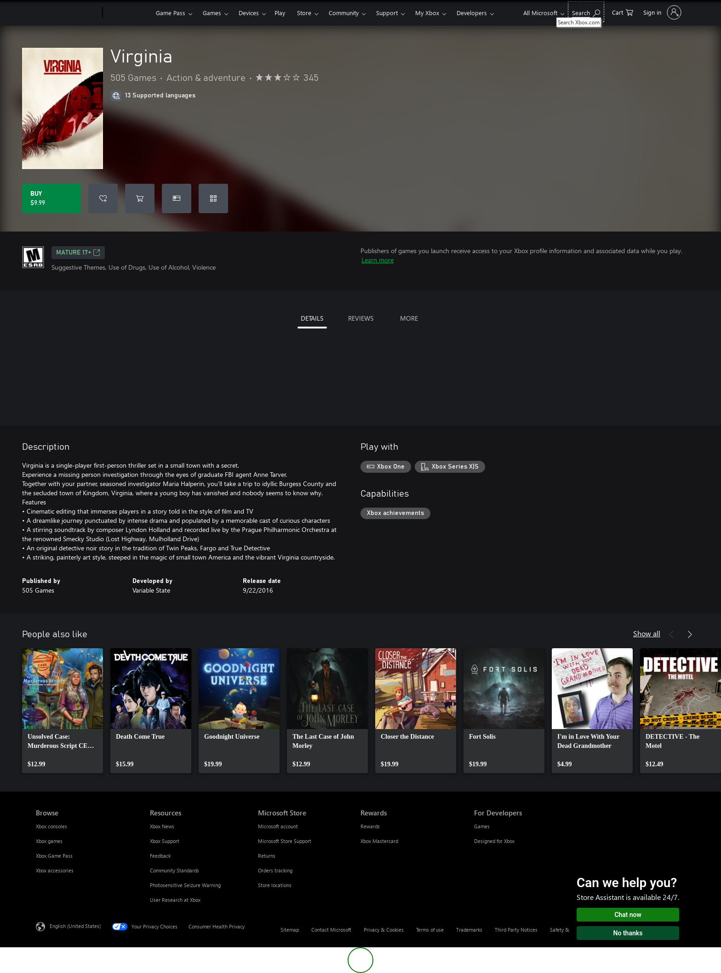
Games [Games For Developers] (482, 826)
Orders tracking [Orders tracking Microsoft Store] (275, 870)
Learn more (377, 259)
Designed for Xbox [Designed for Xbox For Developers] (494, 841)
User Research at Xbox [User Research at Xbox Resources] (175, 900)
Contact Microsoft (331, 930)
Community (344, 13)
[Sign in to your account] (661, 12)
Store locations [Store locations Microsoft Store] (275, 885)
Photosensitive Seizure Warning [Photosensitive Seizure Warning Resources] (185, 885)
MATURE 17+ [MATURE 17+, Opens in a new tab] (78, 252)
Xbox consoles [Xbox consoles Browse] (51, 826)
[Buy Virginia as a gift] (176, 198)
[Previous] (671, 634)
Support (387, 13)
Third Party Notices (516, 930)
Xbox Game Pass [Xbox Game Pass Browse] (54, 856)
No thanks (628, 933)
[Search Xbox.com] (586, 11)
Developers (472, 13)
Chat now (627, 914)
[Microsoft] (67, 12)
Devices (249, 13)
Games (212, 13)
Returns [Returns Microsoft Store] (266, 856)
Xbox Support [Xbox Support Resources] (164, 841)
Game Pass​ (170, 13)
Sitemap (289, 930)
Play (280, 13)
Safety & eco (564, 930)
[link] (62, 710)
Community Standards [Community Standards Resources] (174, 870)
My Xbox (427, 13)
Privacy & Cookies (384, 930)
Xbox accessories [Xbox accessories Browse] (55, 870)
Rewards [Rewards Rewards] (370, 826)
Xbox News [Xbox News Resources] (162, 826)
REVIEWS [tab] (360, 318)
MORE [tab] (409, 318)
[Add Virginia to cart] (139, 198)
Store (304, 13)
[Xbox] (128, 12)
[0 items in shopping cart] (622, 12)
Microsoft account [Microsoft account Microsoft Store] (278, 826)
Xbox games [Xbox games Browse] (49, 841)
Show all (646, 633)
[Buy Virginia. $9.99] (51, 198)
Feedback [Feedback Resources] (160, 856)
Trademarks (469, 930)
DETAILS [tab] (312, 318)
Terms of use (430, 930)
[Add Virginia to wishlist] (103, 198)
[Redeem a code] (213, 198)
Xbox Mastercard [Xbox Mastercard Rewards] (379, 841)
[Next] (690, 634)
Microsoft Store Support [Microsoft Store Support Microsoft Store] (284, 841)
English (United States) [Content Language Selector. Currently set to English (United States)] (75, 926)
